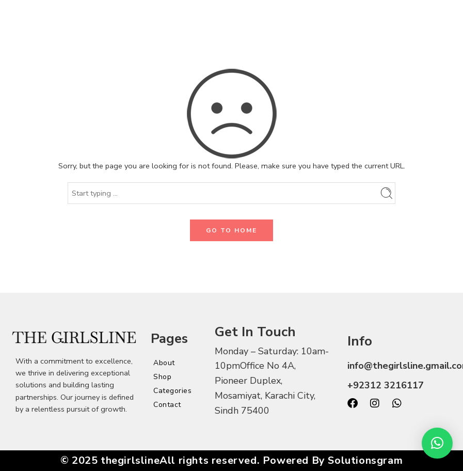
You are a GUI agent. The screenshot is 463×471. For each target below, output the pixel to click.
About (164, 363)
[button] (437, 443)
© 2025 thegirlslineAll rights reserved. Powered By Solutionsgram (231, 460)
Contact (167, 405)
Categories (172, 391)
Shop (162, 377)
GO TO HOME (231, 230)
